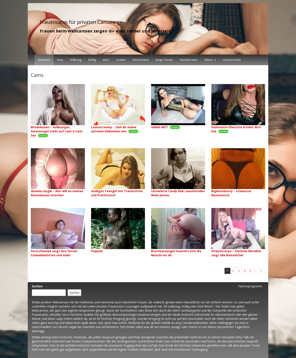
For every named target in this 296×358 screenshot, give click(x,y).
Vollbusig (75, 60)
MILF (106, 60)
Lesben (121, 60)
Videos (210, 60)
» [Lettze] (261, 271)
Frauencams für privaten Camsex (77, 21)
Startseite (44, 60)
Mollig (92, 60)
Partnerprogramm (250, 286)
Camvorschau (231, 60)
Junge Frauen (164, 60)
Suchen (37, 286)
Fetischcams (140, 60)
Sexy (60, 60)
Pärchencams (188, 60)
